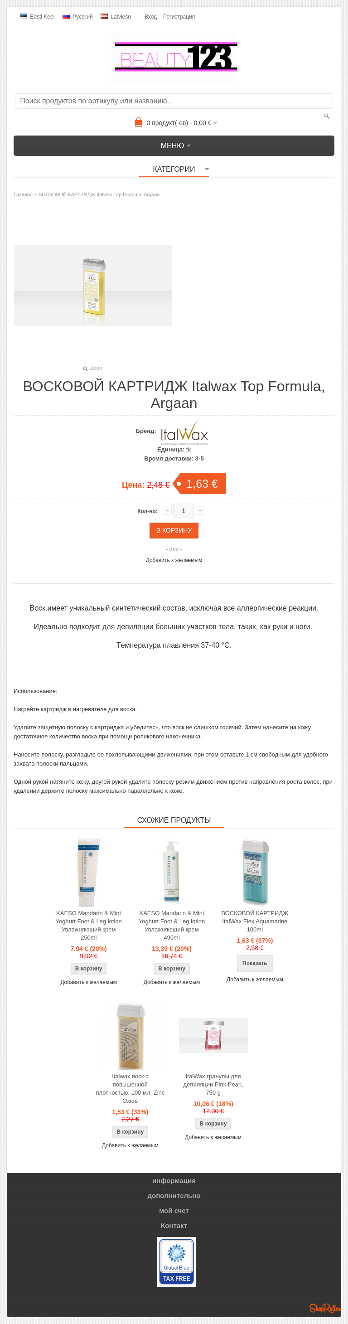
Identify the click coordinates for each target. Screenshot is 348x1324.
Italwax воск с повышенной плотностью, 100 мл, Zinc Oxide (130, 1088)
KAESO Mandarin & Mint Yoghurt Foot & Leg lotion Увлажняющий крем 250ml (89, 925)
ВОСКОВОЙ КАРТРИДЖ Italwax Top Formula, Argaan (99, 194)
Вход (151, 17)
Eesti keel (37, 17)
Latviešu (116, 17)
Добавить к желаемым (174, 560)
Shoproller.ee (325, 1308)
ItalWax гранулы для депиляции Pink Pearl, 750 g (213, 1084)
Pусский (78, 17)
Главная (23, 194)
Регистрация (179, 17)
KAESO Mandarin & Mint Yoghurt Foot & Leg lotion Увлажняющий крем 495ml (172, 925)
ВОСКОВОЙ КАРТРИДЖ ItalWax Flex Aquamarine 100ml (255, 921)
